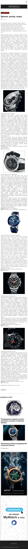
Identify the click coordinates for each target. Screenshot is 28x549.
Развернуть (14, 543)
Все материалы (4, 448)
